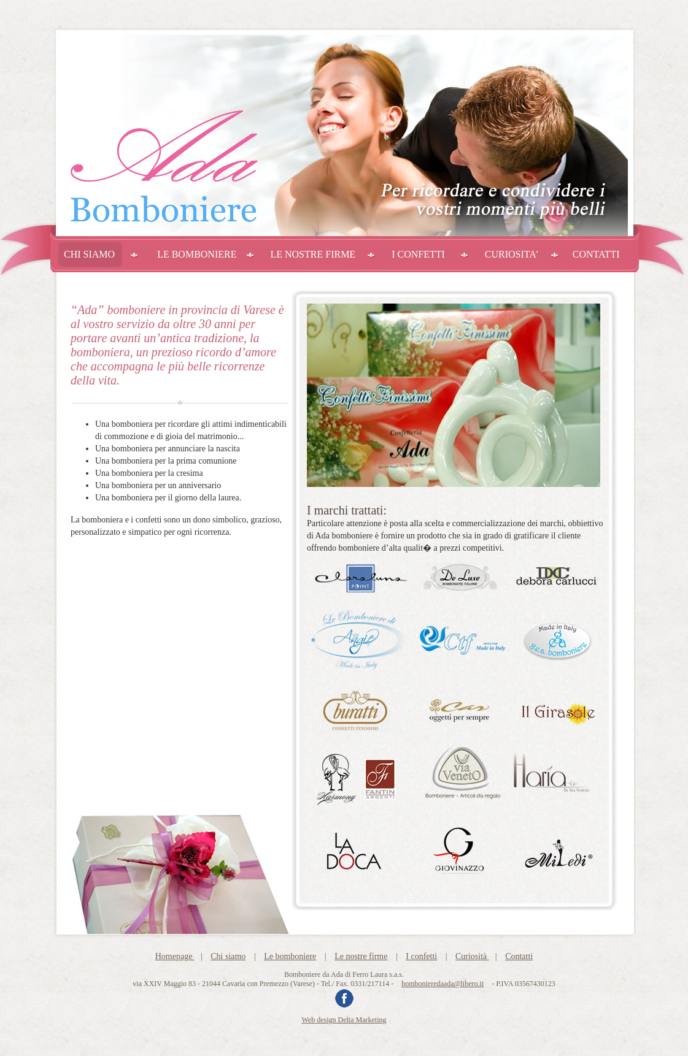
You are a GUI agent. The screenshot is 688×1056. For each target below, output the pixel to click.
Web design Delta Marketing (344, 1020)
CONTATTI (596, 254)
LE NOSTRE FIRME (312, 254)
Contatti (519, 956)
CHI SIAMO (89, 254)
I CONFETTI (418, 254)
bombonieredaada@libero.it (442, 983)
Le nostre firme (360, 956)
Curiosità (472, 956)
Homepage (175, 956)
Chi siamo (228, 956)
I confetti (421, 956)
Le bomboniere (290, 956)
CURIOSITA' (511, 254)
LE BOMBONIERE (196, 254)
